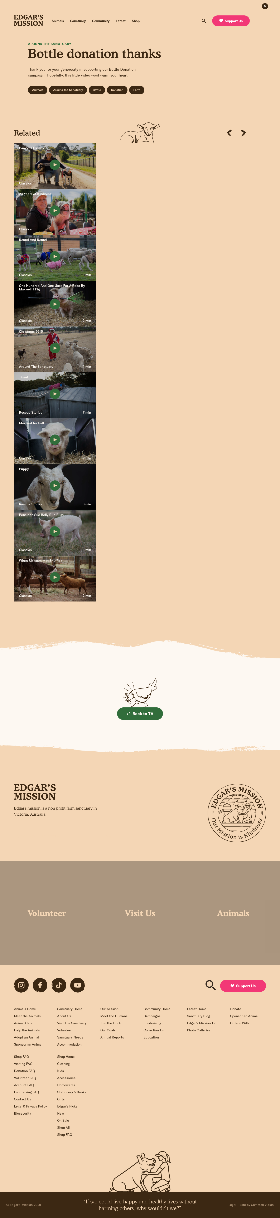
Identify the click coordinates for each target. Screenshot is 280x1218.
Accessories (66, 1078)
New (60, 1113)
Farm (136, 90)
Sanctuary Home (69, 1009)
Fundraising (152, 1023)
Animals (58, 21)
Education (151, 1037)
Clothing (63, 1064)
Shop (136, 21)
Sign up (112, 836)
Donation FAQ (24, 1071)
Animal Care (23, 1023)
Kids (60, 1071)
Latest (121, 21)
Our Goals (108, 1030)
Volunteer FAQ (25, 1078)
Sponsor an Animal (28, 1044)
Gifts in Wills (239, 1023)
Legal (232, 1205)
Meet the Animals (27, 1016)
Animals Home (25, 1009)
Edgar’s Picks (67, 1106)
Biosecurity (22, 1113)
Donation (117, 90)
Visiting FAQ (23, 1064)
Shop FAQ (21, 1057)
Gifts (61, 1099)
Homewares (66, 1085)
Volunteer (64, 1030)
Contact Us (22, 1099)
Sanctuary (78, 21)
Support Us (231, 21)
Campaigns (152, 1016)
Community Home (157, 1009)
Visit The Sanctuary (72, 1023)
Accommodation (69, 1044)
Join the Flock (110, 1023)
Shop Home (66, 1057)
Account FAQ (24, 1085)
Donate (235, 1009)
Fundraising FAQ (26, 1092)
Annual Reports (112, 1037)
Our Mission (109, 1009)
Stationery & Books (71, 1092)
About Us (64, 1016)
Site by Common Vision (257, 1205)
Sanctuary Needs (70, 1037)
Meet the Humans (113, 1016)
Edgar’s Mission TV (201, 1023)
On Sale (63, 1120)
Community (101, 21)
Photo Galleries (198, 1030)
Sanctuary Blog (198, 1016)
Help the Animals (27, 1030)
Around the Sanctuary (68, 90)
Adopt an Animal (26, 1037)
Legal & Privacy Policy (30, 1106)
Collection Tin (154, 1030)
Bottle (97, 90)
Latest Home (197, 1009)
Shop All (63, 1127)
